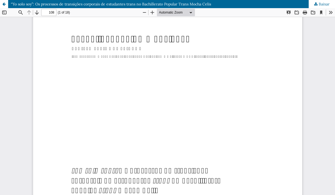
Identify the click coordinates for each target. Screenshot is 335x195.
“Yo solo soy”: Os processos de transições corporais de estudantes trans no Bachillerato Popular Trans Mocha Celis (111, 4)
